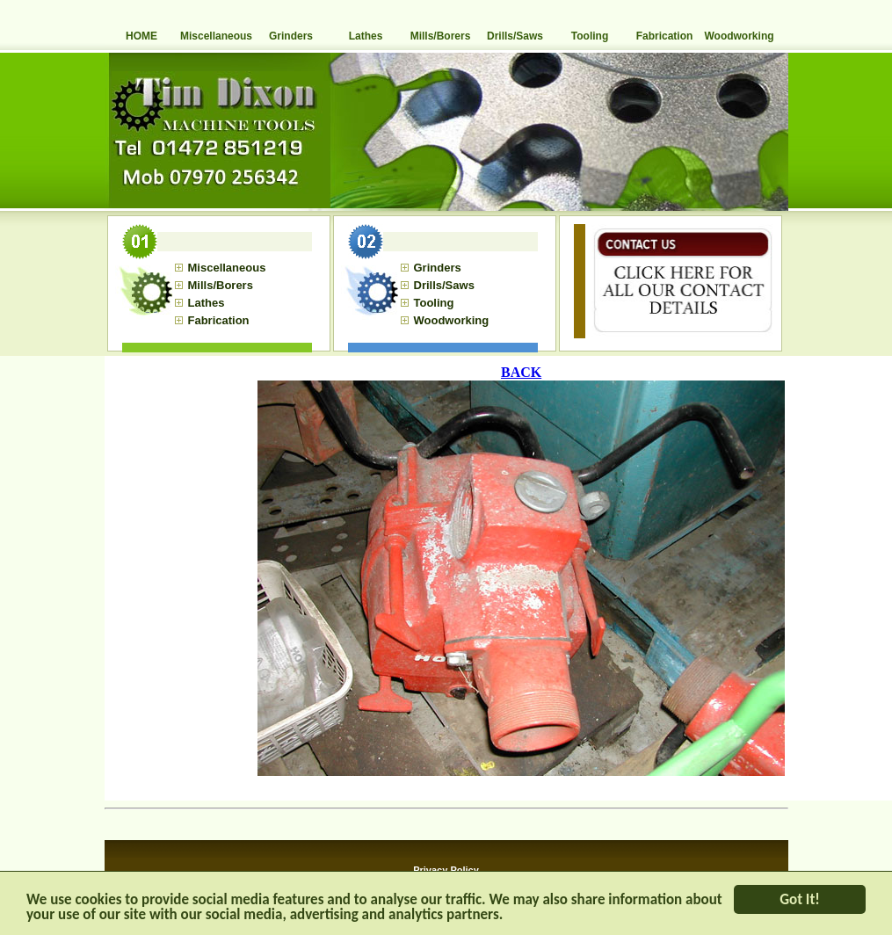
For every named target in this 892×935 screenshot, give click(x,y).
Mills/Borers (440, 36)
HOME (141, 36)
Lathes (366, 36)
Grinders (291, 36)
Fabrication (664, 36)
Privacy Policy (446, 870)
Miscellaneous (216, 36)
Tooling (589, 36)
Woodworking (738, 36)
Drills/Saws (515, 36)
